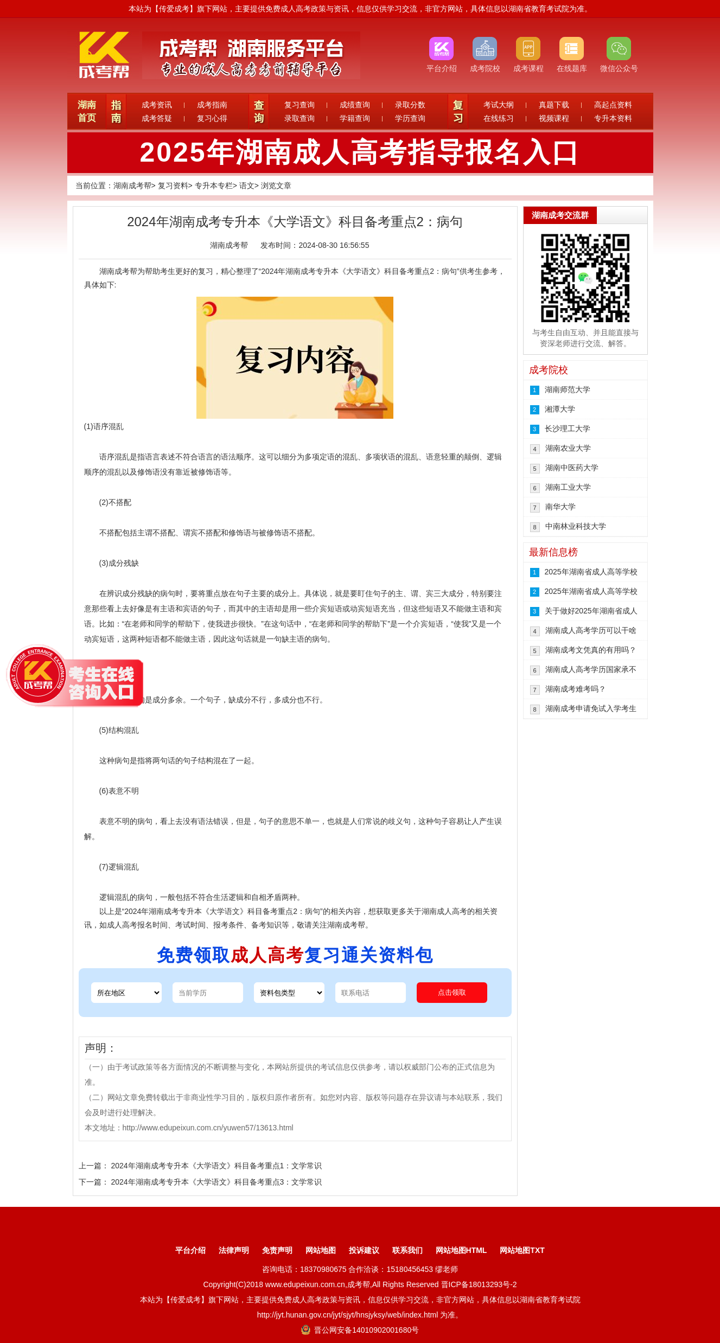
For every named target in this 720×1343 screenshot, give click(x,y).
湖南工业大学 (568, 487)
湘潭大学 (560, 409)
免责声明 (277, 1250)
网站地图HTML (461, 1250)
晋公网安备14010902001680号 (360, 1330)
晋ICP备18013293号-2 (479, 1284)
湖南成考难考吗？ (575, 689)
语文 (246, 185)
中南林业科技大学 (575, 526)
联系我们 (407, 1250)
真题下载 (554, 104)
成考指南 (212, 104)
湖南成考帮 (132, 185)
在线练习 (498, 118)
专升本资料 (613, 118)
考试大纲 (498, 104)
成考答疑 (157, 118)
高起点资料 (613, 104)
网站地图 (320, 1250)
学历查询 (410, 118)
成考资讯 (157, 104)
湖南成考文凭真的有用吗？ (590, 649)
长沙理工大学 (567, 428)
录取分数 (410, 104)
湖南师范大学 (567, 389)
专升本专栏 (214, 185)
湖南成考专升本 (312, 271)
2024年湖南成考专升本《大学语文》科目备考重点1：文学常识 (216, 1165)
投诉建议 (364, 1250)
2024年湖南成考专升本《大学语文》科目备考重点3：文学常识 (216, 1182)
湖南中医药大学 (571, 467)
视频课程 (554, 118)
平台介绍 (190, 1250)
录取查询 (299, 118)
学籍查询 (355, 118)
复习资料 (173, 185)
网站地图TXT (522, 1250)
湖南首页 (87, 111)
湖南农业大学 (568, 448)
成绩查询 (355, 104)
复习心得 (212, 118)
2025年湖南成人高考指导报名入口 (359, 152)
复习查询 (299, 104)
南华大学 (560, 506)
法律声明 (234, 1250)
